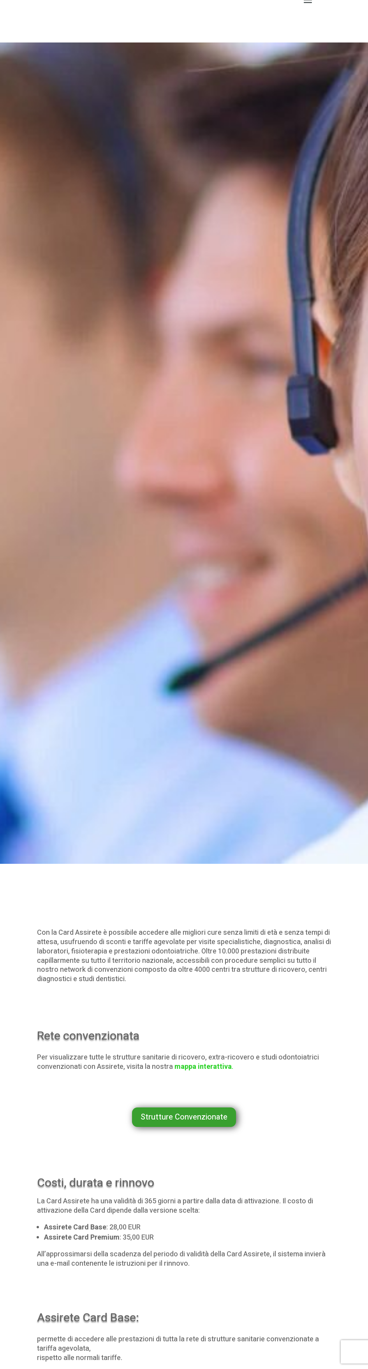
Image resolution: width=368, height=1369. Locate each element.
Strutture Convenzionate (184, 1117)
